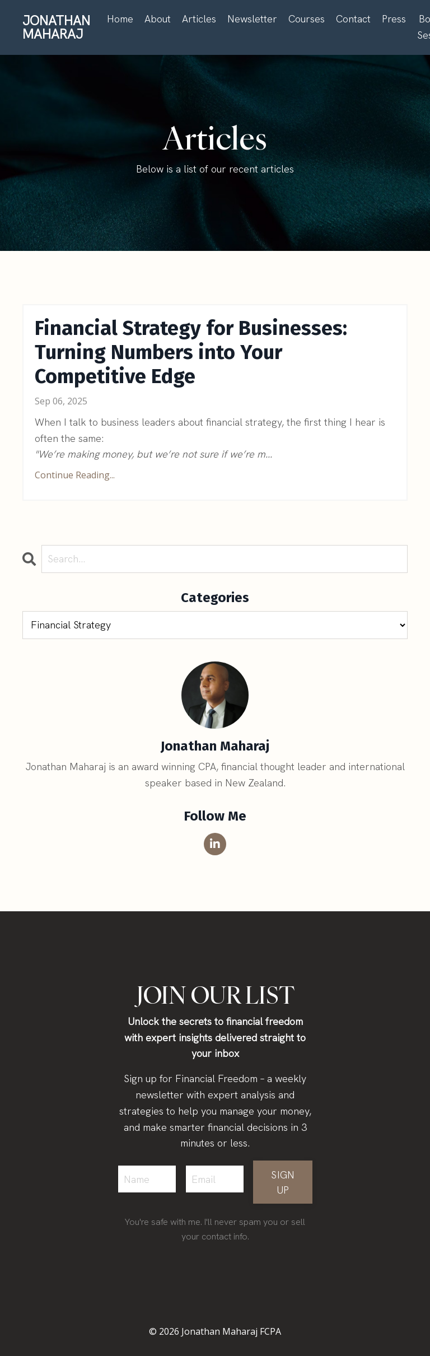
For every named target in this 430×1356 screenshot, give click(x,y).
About (157, 18)
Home (120, 18)
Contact (353, 18)
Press (394, 18)
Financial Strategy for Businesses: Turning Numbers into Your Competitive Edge (191, 352)
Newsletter (252, 18)
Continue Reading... (75, 475)
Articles (199, 18)
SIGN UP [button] (283, 1182)
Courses (306, 18)
